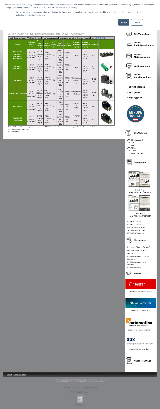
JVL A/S (131, 143)
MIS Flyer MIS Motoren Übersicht (140, 214)
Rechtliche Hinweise (20, 374)
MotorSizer (131, 259)
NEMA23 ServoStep (134, 221)
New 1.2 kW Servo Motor (136, 227)
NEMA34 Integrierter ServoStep (138, 256)
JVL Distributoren (135, 153)
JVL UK (130, 145)
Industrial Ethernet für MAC (138, 247)
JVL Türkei (132, 150)
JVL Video (130, 253)
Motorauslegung (142, 57)
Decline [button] (137, 22)
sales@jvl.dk (133, 92)
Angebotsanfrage (142, 77)
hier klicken (99, 38)
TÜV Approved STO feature (136, 230)
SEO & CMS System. (80, 392)
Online (137, 54)
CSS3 (83, 405)
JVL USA (131, 148)
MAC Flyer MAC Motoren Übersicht (140, 191)
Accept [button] (124, 22)
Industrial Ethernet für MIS (136, 250)
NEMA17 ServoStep (134, 224)
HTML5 (77, 405)
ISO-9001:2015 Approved (136, 233)
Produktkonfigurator (144, 45)
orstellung (142, 34)
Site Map (9, 374)
